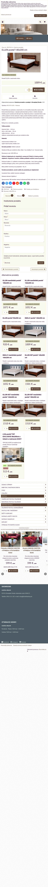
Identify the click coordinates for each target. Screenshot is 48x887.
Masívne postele (17, 189)
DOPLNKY (24, 522)
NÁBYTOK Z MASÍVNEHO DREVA (24, 487)
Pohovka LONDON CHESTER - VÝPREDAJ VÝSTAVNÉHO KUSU (11, 550)
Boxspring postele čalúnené (24, 501)
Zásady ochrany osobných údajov (22, 645)
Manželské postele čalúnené (24, 499)
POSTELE (6, 189)
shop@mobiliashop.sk (25, 596)
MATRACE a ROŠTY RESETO (24, 516)
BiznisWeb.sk (42, 649)
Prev (2, 574)
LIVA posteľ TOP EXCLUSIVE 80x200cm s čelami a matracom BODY (12, 436)
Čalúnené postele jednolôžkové (24, 507)
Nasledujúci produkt (38, 269)
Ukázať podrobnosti (6, 14)
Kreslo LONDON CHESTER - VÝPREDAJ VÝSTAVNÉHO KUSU (33, 550)
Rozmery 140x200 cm (10, 191)
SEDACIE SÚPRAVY (24, 484)
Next (45, 574)
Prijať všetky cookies (40, 15)
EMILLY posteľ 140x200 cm (35, 318)
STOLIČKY (24, 493)
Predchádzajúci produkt (10, 269)
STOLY (24, 490)
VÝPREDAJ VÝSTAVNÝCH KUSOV (11, 525)
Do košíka (38, 90)
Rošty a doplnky (7, 513)
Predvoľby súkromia (6, 645)
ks (5, 312)
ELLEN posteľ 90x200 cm (12, 318)
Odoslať (41, 263)
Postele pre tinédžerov (32, 189)
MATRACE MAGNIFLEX (24, 519)
